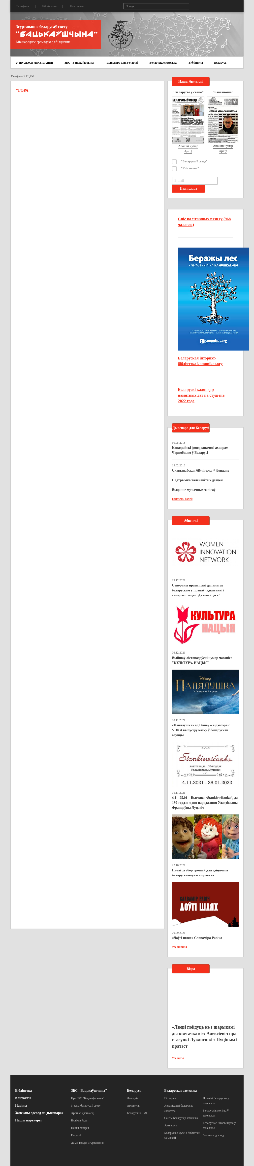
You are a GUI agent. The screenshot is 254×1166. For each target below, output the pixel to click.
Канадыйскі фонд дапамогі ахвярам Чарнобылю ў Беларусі (200, 450)
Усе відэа (178, 1058)
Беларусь (220, 62)
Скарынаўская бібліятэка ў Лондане (200, 470)
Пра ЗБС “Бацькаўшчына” (87, 1098)
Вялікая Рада (79, 1120)
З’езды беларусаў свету (86, 1105)
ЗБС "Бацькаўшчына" (79, 62)
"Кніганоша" (190, 168)
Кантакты (77, 6)
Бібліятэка (49, 6)
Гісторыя (170, 1098)
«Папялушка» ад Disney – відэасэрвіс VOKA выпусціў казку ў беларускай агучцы (201, 730)
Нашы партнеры (28, 1120)
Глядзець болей (182, 499)
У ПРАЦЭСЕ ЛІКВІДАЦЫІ (34, 62)
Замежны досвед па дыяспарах (39, 1113)
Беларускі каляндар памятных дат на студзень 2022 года (201, 395)
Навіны (21, 1105)
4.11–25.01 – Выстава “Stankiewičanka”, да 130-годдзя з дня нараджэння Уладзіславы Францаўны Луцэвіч (205, 803)
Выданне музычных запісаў (193, 490)
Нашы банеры (80, 1128)
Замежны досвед (213, 1135)
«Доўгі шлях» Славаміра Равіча (197, 938)
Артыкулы (133, 1105)
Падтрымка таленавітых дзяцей (197, 480)
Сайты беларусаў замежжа (181, 1118)
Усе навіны (179, 947)
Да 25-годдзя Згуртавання (87, 1142)
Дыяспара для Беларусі (122, 62)
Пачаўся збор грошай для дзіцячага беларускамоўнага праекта (200, 872)
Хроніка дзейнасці (83, 1113)
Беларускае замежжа (163, 62)
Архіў (188, 151)
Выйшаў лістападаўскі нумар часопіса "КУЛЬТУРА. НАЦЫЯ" (202, 660)
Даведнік (132, 1098)
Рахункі (76, 1135)
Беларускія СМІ (137, 1113)
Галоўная (22, 6)
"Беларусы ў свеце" (194, 161)
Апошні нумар (188, 146)
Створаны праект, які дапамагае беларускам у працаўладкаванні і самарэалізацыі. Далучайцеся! (198, 590)
